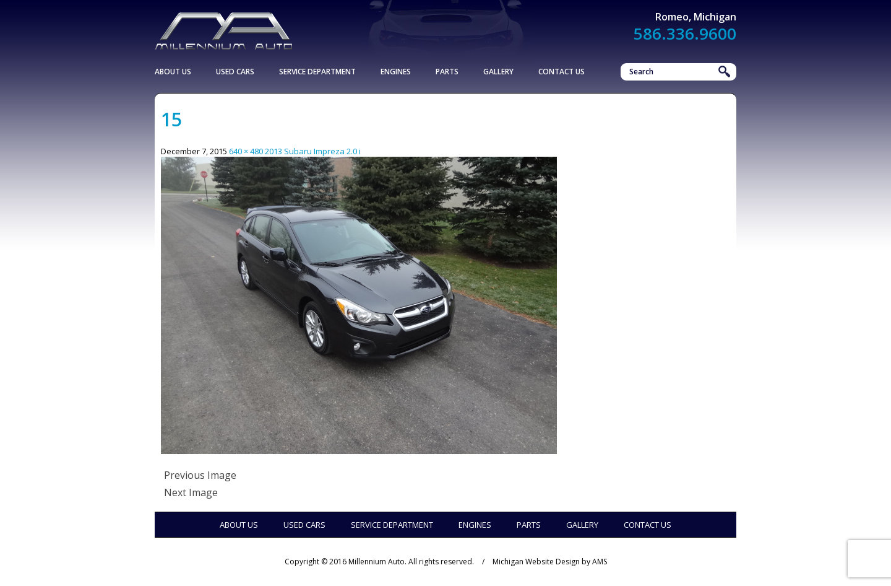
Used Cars (235, 71)
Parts (447, 71)
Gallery (498, 71)
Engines (396, 71)
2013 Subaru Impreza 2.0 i (313, 151)
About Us (173, 71)
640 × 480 (246, 151)
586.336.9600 (685, 33)
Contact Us (561, 71)
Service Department (317, 71)
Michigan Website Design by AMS (550, 561)
